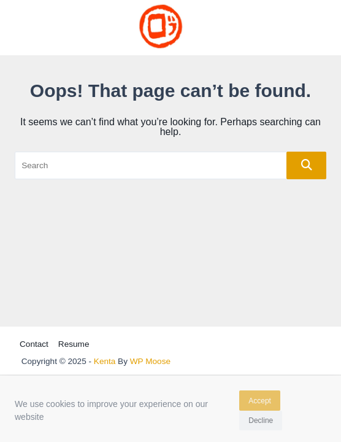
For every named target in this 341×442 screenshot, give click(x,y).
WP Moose (150, 361)
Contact (34, 344)
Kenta (105, 361)
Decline (260, 423)
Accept (259, 402)
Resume (74, 344)
